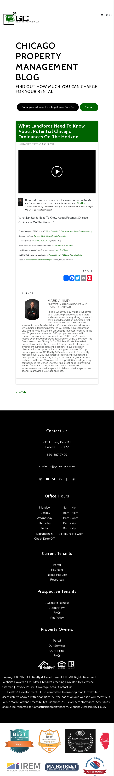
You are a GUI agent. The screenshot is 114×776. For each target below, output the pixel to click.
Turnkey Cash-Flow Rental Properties (49, 236)
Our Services (57, 646)
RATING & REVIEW (41, 240)
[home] (20, 18)
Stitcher (65, 255)
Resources (57, 580)
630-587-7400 (57, 455)
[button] (41, 479)
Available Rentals (57, 603)
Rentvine (88, 679)
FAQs (57, 613)
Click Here (80, 203)
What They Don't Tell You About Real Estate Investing (68, 231)
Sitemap (7, 684)
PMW (35, 679)
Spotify (58, 255)
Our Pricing (57, 651)
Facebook (58, 245)
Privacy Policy (25, 684)
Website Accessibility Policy (87, 704)
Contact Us (65, 684)
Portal (57, 565)
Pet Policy (57, 618)
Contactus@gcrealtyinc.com (50, 704)
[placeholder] (48, 107)
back (21, 392)
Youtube (68, 245)
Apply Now (57, 608)
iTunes (51, 255)
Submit (89, 107)
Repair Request (57, 575)
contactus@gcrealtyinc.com (57, 466)
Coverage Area (46, 684)
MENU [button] (106, 15)
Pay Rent (57, 570)
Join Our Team (61, 250)
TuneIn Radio (76, 255)
